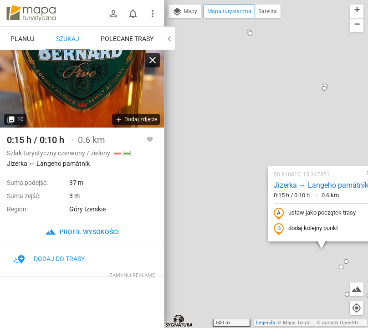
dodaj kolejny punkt (250, 140)
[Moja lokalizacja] (356, 308)
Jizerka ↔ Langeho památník (265, 96)
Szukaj (67, 38)
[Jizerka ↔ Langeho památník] (82, 89)
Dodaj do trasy (49, 258)
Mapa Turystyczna (303, 323)
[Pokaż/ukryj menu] (152, 13)
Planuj (22, 38)
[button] (164, 318)
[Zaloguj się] (113, 13)
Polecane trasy (127, 38)
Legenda (265, 323)
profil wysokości (82, 231)
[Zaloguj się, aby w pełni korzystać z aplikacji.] (150, 139)
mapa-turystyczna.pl (31, 13)
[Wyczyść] (152, 60)
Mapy (184, 12)
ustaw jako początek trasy (259, 124)
